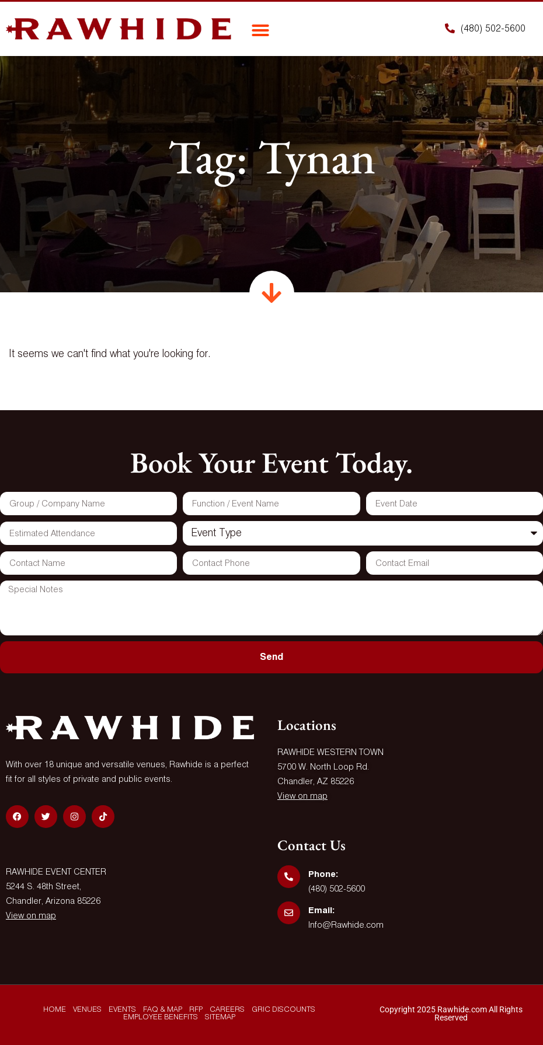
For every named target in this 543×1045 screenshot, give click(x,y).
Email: (321, 910)
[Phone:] (288, 876)
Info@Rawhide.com (346, 925)
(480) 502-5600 (336, 889)
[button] (260, 30)
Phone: (323, 874)
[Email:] (288, 912)
